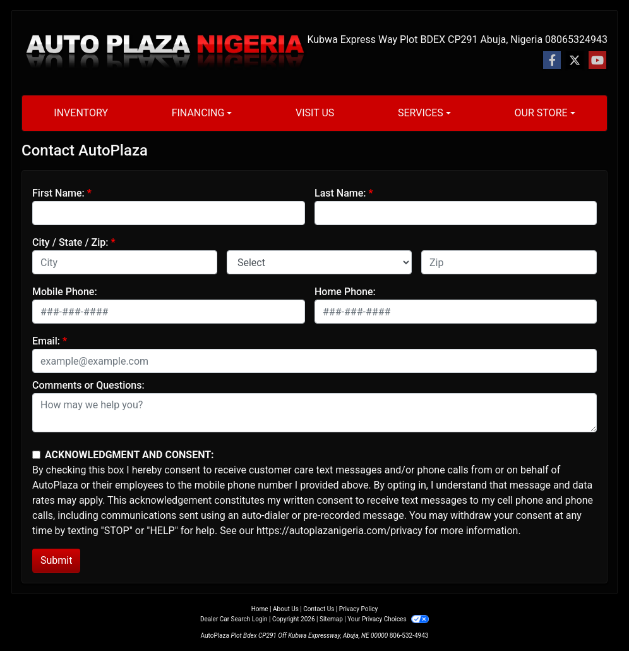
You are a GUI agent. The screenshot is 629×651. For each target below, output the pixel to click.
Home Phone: (345, 292)
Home (259, 608)
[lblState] (319, 262)
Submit (56, 560)
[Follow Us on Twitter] (575, 60)
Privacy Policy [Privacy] (358, 608)
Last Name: (340, 193)
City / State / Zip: (70, 242)
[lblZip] (509, 262)
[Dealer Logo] (164, 53)
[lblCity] (124, 262)
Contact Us (318, 608)
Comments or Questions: (88, 385)
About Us (286, 608)
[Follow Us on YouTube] (597, 60)
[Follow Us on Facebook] (552, 60)
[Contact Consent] (36, 455)
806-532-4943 (409, 635)
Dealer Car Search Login (234, 619)
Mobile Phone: (64, 292)
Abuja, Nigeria (511, 39)
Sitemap (331, 619)
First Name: (58, 193)
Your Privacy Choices (388, 619)
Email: (46, 341)
